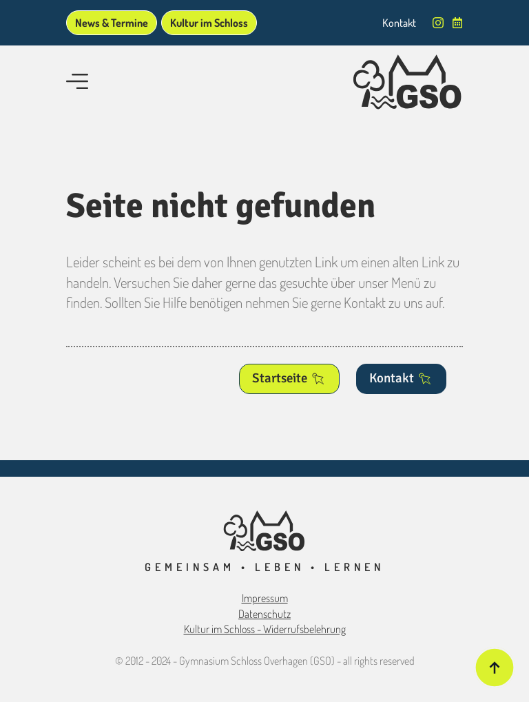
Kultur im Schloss (209, 23)
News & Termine (111, 23)
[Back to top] (494, 667)
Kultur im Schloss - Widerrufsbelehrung (265, 629)
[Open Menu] (77, 83)
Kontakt (399, 23)
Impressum (265, 598)
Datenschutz (264, 614)
